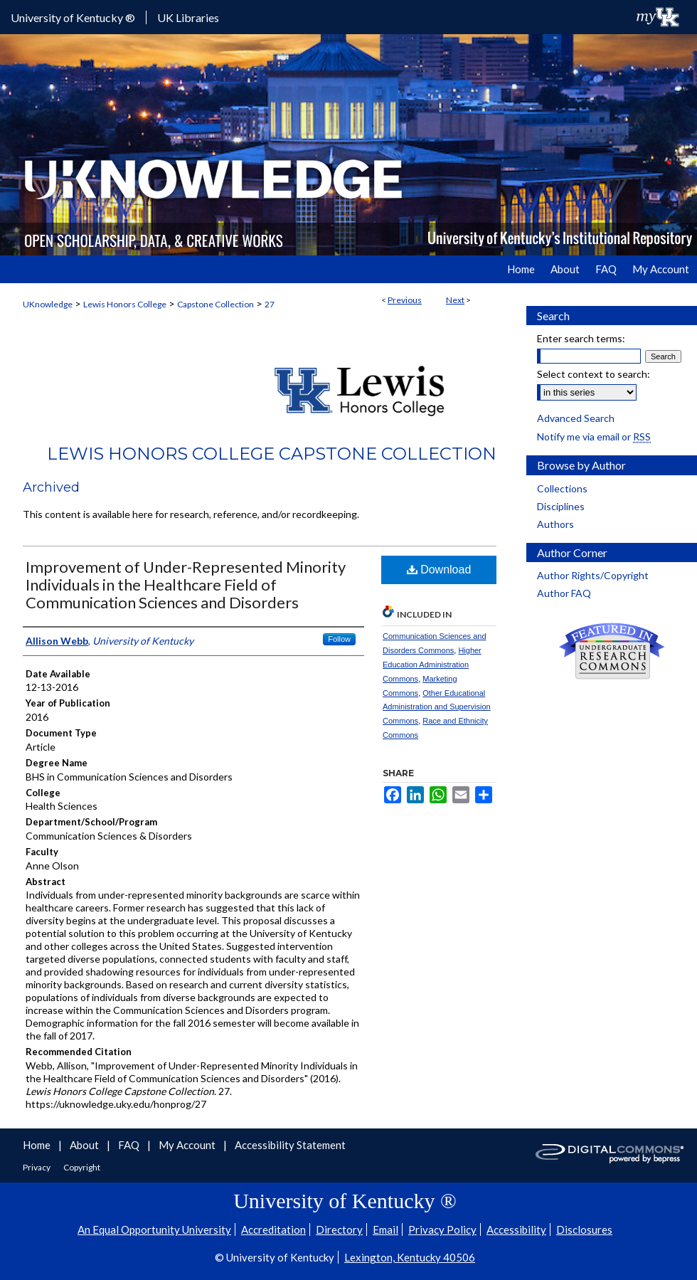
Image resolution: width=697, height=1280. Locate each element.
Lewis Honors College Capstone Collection (271, 453)
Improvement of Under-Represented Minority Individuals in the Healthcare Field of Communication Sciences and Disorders (186, 584)
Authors (555, 524)
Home (38, 1144)
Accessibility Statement (290, 1144)
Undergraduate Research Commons (612, 651)
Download (439, 570)
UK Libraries (188, 17)
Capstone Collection (215, 304)
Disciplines (561, 506)
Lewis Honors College (124, 304)
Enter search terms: (581, 338)
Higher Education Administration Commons (432, 664)
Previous (405, 300)
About (85, 1144)
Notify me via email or (594, 436)
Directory (339, 1229)
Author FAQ (564, 593)
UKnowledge (48, 304)
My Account (188, 1144)
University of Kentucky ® (73, 17)
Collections (562, 488)
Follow (339, 639)
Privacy (37, 1167)
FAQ (130, 1144)
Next (455, 300)
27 (270, 304)
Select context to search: (593, 374)
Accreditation (273, 1229)
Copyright (81, 1167)
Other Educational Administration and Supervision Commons (437, 707)
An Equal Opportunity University (154, 1229)
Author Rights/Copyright (593, 575)
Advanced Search (575, 418)
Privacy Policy (442, 1229)
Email (385, 1229)
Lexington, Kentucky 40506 (409, 1257)
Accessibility (516, 1229)
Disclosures (584, 1229)
